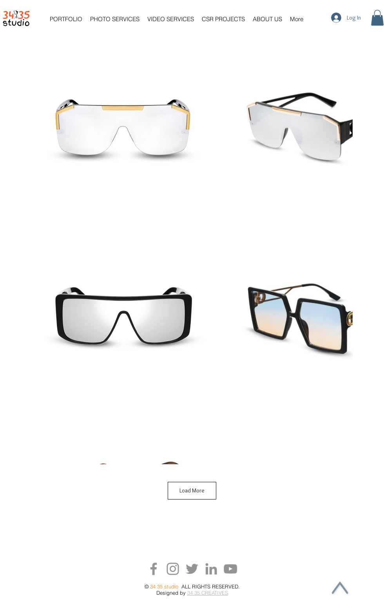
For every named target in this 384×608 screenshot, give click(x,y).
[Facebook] (153, 569)
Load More (192, 490)
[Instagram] (173, 569)
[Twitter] (192, 569)
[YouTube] (230, 569)
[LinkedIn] (211, 569)
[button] (68, 19)
